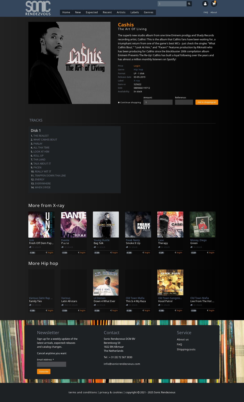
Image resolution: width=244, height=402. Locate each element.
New (78, 12)
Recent (107, 12)
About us (183, 339)
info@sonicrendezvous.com (122, 364)
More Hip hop (43, 263)
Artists (121, 12)
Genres (148, 12)
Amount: (147, 97)
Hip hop (138, 69)
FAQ (206, 12)
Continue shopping (129, 102)
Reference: (180, 97)
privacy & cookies (111, 392)
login (50, 252)
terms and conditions (83, 392)
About (214, 12)
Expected (92, 12)
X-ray (137, 80)
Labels (135, 12)
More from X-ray (46, 205)
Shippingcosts (186, 349)
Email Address (45, 359)
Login (137, 65)
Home (66, 12)
